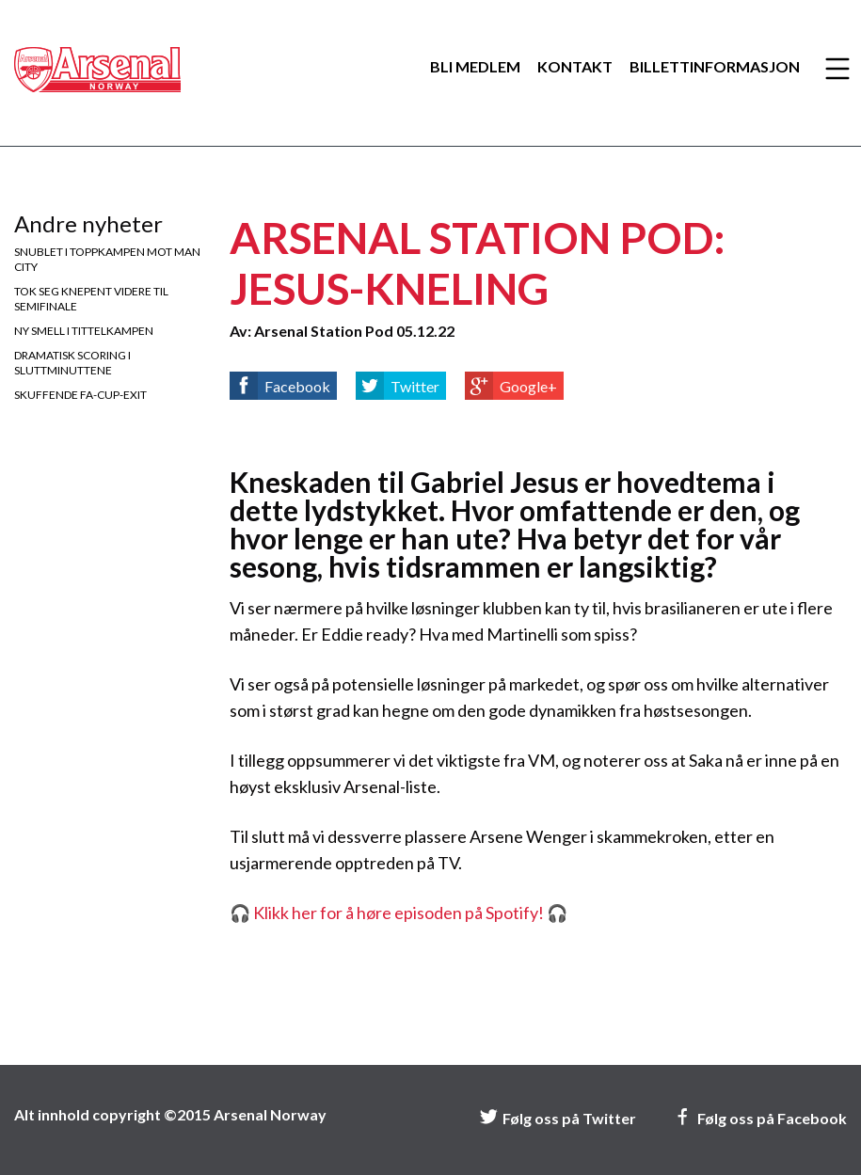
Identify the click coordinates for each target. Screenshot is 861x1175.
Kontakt (575, 66)
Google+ (528, 386)
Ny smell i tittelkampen (83, 331)
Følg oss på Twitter (557, 1118)
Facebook (297, 386)
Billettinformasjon (715, 66)
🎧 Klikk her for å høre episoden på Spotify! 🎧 (398, 912)
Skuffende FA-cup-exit (80, 395)
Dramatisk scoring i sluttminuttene (72, 362)
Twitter (415, 386)
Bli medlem (475, 66)
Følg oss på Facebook (760, 1118)
